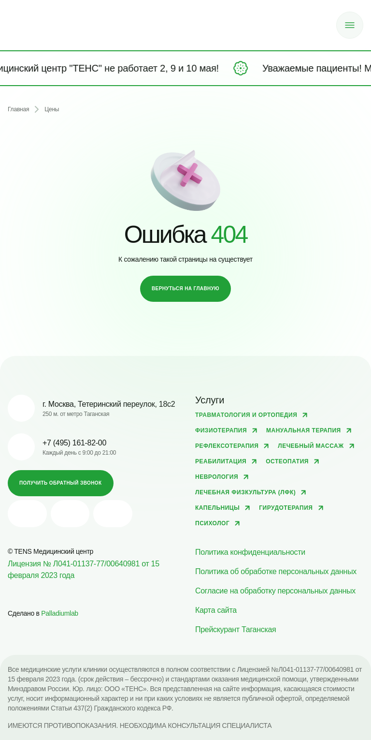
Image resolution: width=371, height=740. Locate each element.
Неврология (216, 477)
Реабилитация (220, 461)
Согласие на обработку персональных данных (275, 591)
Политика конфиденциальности (250, 552)
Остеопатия (287, 461)
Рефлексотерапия (226, 446)
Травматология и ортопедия (246, 415)
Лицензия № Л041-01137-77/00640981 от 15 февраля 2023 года (83, 569)
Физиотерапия (221, 430)
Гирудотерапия (286, 507)
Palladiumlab (59, 613)
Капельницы (217, 507)
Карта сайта (216, 610)
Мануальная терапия (303, 430)
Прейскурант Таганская (235, 629)
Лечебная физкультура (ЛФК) (245, 492)
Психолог (212, 523)
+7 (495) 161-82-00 (74, 443)
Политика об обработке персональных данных (276, 571)
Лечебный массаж (310, 446)
